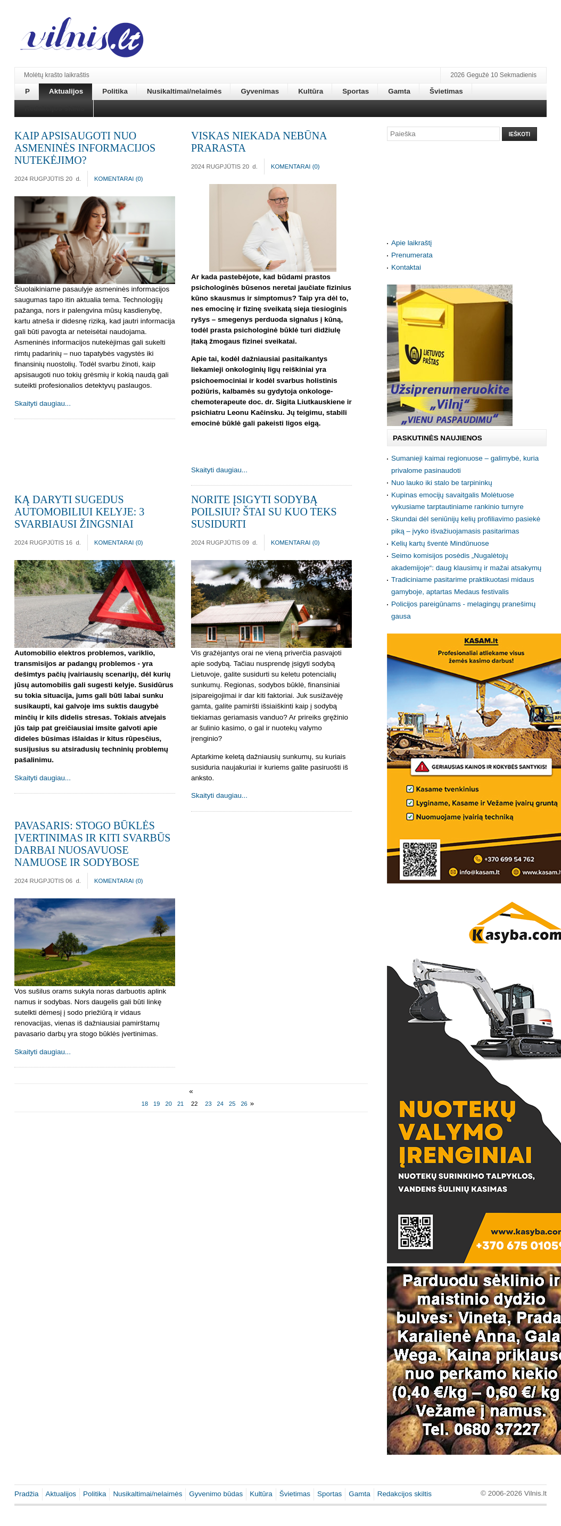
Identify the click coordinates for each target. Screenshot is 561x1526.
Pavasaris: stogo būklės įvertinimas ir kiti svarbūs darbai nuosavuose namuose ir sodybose (92, 844)
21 (180, 1103)
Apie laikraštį (411, 243)
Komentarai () (118, 179)
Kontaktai (406, 267)
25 (232, 1103)
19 (156, 1103)
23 (208, 1103)
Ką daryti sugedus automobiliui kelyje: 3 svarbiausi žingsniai (79, 512)
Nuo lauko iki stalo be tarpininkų (441, 483)
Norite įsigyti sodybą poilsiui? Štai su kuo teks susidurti (264, 512)
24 (220, 1103)
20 (169, 1103)
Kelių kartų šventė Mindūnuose (440, 543)
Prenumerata (412, 255)
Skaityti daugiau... (42, 403)
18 (145, 1103)
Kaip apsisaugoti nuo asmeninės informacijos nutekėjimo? (84, 148)
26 (244, 1103)
